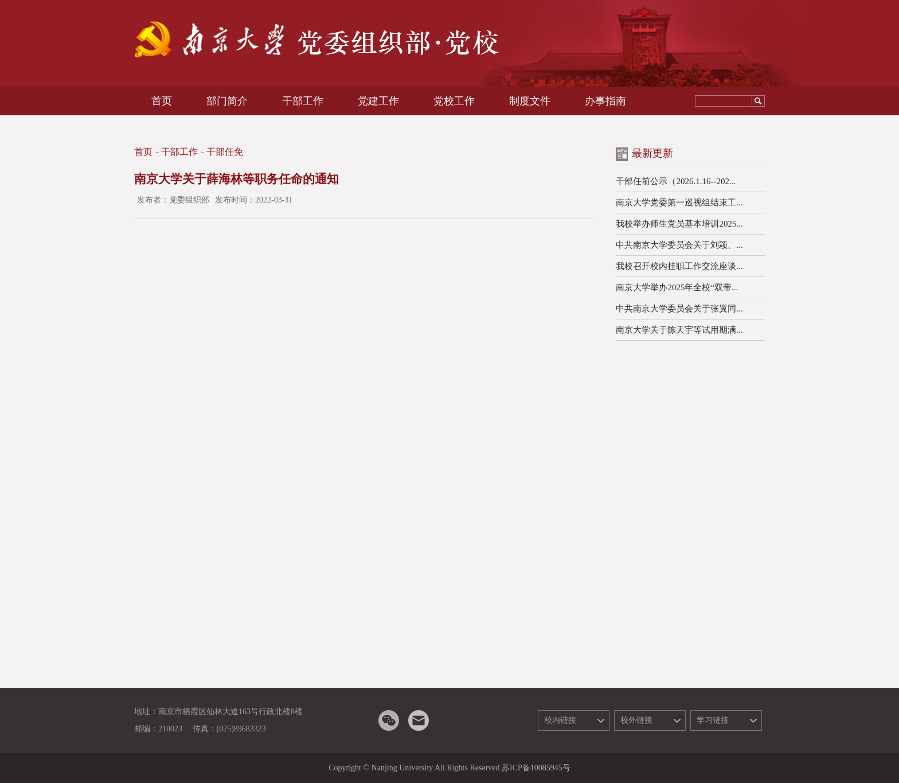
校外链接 (636, 720)
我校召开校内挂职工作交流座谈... (679, 266)
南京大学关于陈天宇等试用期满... (679, 329)
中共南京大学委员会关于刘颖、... (679, 245)
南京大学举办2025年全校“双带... (677, 287)
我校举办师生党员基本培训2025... (679, 223)
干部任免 (224, 152)
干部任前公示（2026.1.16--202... (676, 181)
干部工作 (179, 152)
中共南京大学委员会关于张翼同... (679, 308)
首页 (143, 152)
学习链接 (713, 720)
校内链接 (560, 720)
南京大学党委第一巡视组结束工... (679, 202)
